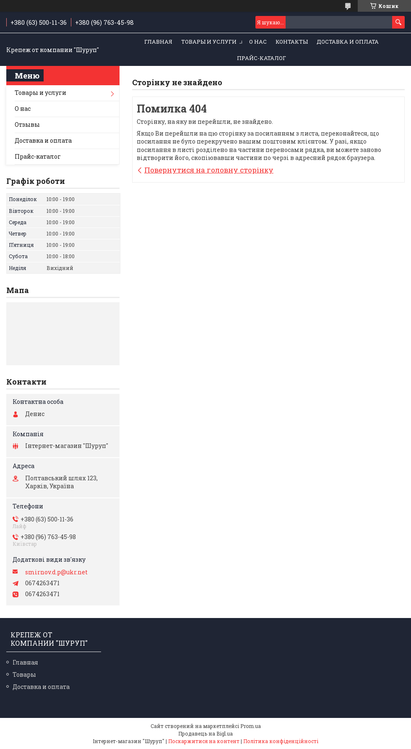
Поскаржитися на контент (203, 741)
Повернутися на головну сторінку (208, 170)
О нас (258, 41)
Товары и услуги (209, 41)
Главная (158, 41)
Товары (24, 674)
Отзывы (27, 124)
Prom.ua (250, 726)
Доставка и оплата (348, 41)
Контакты (292, 41)
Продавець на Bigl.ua (205, 733)
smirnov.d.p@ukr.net (56, 572)
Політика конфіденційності (280, 741)
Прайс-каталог (261, 58)
